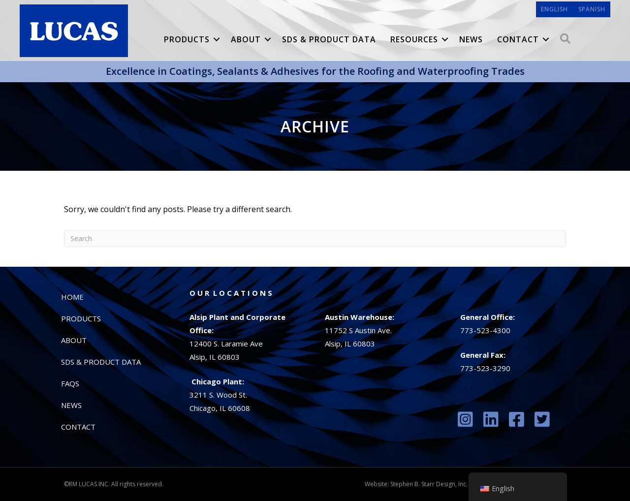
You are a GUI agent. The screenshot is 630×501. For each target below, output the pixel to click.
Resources (414, 39)
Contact (518, 39)
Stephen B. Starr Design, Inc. (429, 484)
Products (187, 39)
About (246, 39)
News (471, 39)
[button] (216, 39)
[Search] (315, 238)
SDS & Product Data (329, 39)
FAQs (70, 383)
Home (72, 297)
